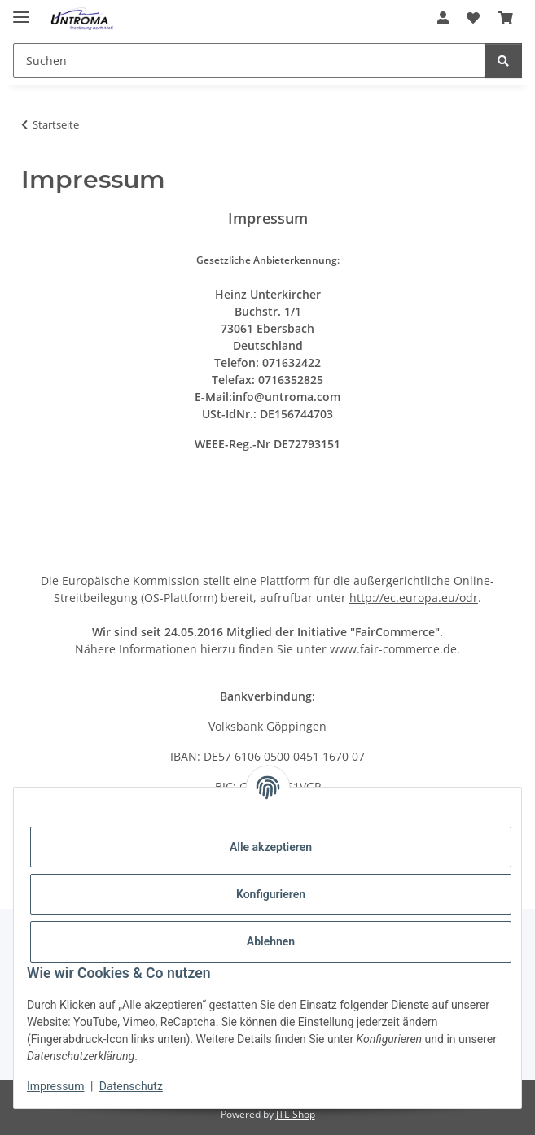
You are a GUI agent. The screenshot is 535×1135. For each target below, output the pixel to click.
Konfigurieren (270, 894)
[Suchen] (249, 60)
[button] (443, 18)
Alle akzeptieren (271, 846)
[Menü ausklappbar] (21, 10)
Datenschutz (131, 1086)
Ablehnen (271, 941)
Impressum (55, 1086)
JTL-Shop (295, 1114)
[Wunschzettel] (473, 18)
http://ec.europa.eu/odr (413, 597)
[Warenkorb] (505, 18)
